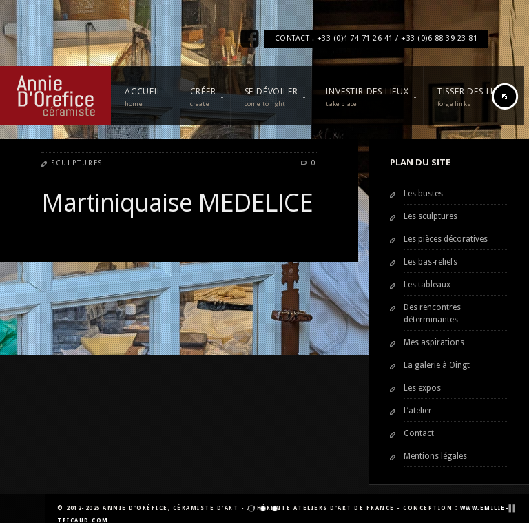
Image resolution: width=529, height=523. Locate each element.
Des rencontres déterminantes (432, 313)
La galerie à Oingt (437, 365)
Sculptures (77, 163)
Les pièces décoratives (446, 239)
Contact (419, 433)
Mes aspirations (434, 342)
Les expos (422, 388)
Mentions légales (435, 456)
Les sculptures (430, 216)
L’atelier (418, 411)
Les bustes (423, 193)
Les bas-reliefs (430, 262)
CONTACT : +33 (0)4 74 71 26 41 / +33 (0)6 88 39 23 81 (376, 38)
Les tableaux (427, 284)
